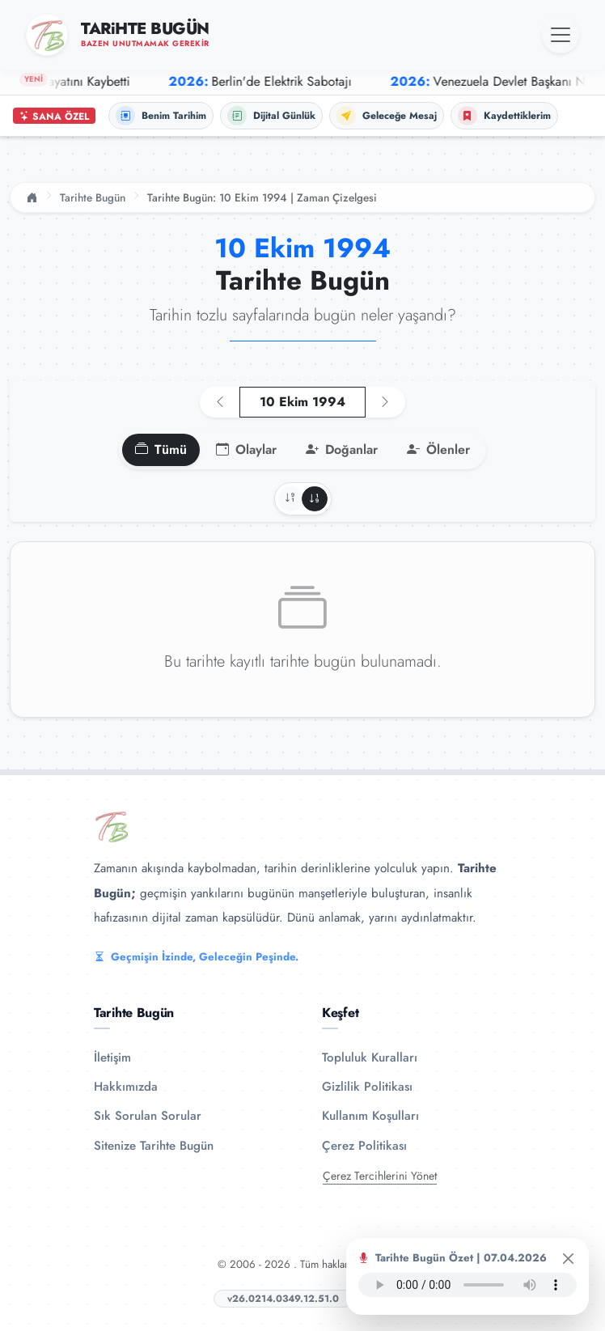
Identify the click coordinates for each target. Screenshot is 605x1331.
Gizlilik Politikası (367, 1087)
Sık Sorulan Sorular (147, 1116)
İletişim (112, 1057)
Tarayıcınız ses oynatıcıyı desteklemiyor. (467, 1285)
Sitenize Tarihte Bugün (154, 1146)
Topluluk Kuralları (369, 1057)
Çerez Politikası (364, 1146)
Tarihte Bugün (92, 197)
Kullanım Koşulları (370, 1116)
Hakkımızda (126, 1087)
